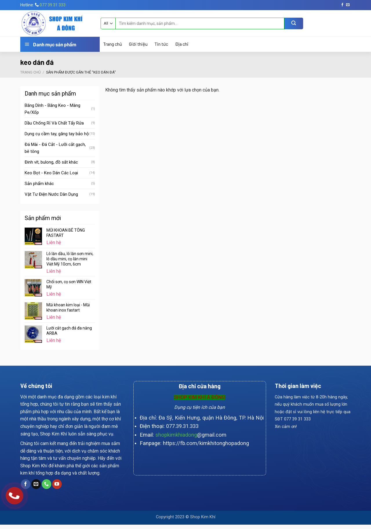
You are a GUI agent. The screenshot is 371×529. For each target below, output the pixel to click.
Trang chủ (112, 44)
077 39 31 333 (53, 5)
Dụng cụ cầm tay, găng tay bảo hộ (57, 133)
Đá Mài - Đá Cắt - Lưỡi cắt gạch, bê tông (55, 148)
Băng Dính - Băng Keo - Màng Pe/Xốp (52, 109)
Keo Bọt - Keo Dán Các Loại (51, 172)
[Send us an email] (348, 5)
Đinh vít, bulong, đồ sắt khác (51, 162)
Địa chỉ (181, 44)
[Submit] (293, 23)
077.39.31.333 (182, 426)
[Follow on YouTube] (57, 484)
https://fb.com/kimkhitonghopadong (206, 443)
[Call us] (46, 484)
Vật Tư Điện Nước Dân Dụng (51, 194)
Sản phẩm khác (39, 183)
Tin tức (161, 44)
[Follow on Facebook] (342, 5)
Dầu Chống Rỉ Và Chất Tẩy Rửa (54, 123)
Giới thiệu (138, 44)
